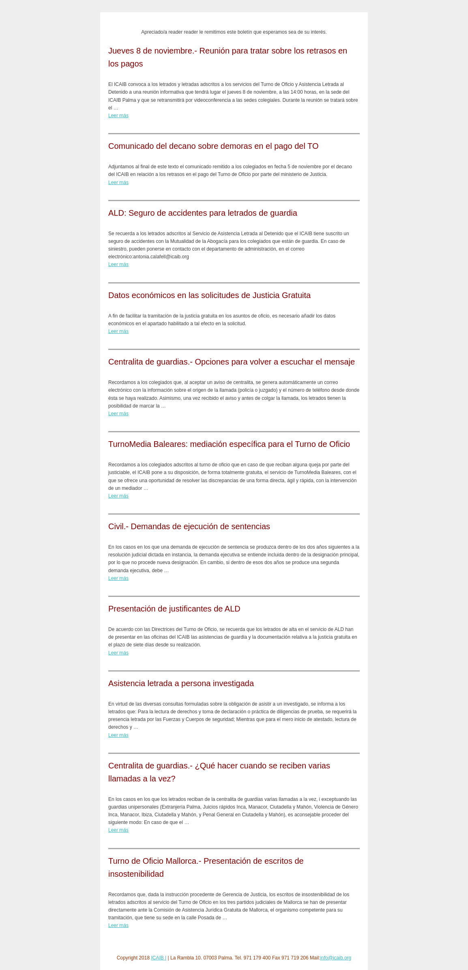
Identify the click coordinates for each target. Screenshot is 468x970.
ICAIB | (158, 958)
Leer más (118, 115)
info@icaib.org (335, 958)
